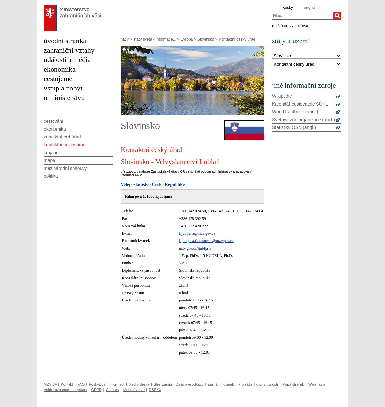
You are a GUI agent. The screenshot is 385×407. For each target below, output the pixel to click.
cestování (53, 121)
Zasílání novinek (221, 384)
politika (51, 176)
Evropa (186, 39)
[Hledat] (337, 16)
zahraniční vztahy (69, 50)
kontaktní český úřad (64, 144)
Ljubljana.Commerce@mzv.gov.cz (206, 240)
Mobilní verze (134, 390)
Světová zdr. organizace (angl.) (303, 119)
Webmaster (317, 384)
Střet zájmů (163, 384)
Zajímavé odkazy (189, 384)
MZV (125, 39)
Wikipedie (282, 96)
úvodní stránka (65, 41)
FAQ (81, 384)
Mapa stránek (293, 384)
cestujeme (58, 78)
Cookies (112, 390)
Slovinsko (205, 39)
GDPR (96, 390)
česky (288, 7)
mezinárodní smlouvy (65, 168)
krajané (51, 152)
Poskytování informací (106, 384)
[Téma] (306, 64)
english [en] (310, 7)
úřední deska (139, 384)
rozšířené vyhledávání (291, 25)
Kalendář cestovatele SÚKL (300, 103)
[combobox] (302, 16)
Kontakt (67, 384)
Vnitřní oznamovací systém (65, 390)
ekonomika (60, 69)
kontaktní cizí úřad (62, 136)
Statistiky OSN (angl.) (294, 127)
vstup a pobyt (63, 88)
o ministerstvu (64, 97)
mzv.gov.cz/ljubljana (195, 248)
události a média (67, 60)
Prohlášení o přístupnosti (258, 384)
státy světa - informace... (154, 39)
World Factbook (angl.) (295, 111)
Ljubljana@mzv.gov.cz (197, 233)
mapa (49, 160)
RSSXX (155, 390)
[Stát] (306, 56)
